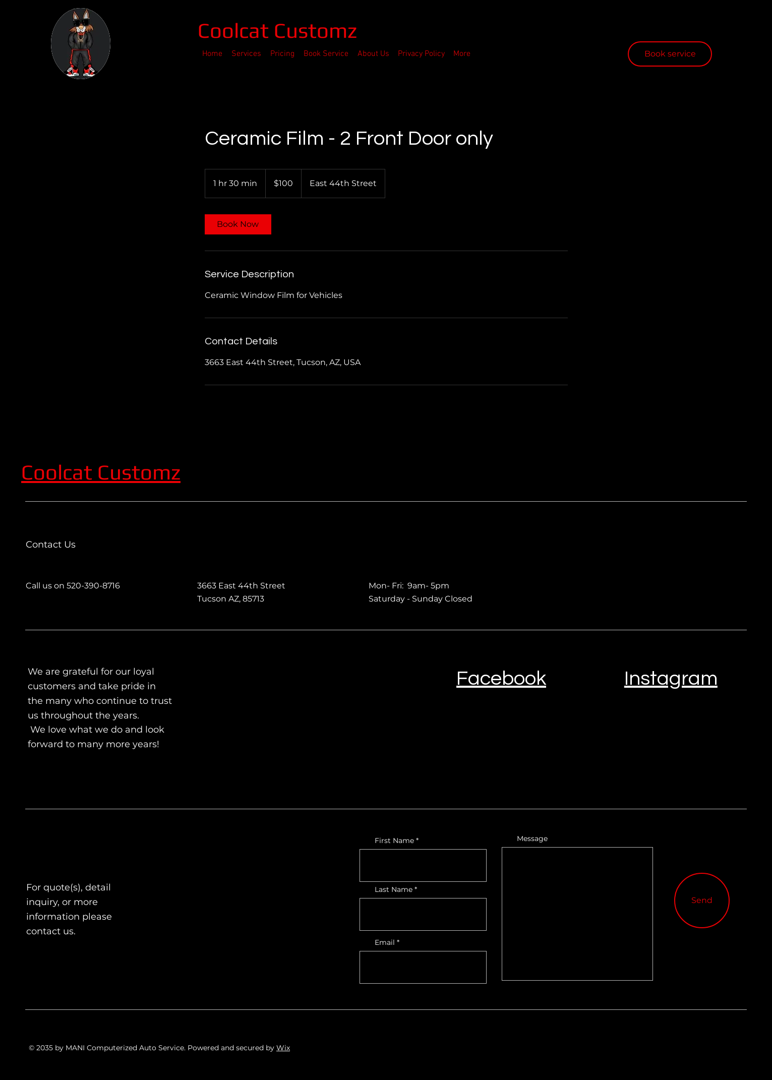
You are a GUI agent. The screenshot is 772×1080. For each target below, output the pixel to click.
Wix (283, 1047)
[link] (238, 224)
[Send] (702, 900)
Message (532, 838)
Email (385, 942)
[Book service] (670, 54)
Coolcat (236, 30)
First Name (394, 840)
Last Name (393, 889)
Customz (139, 472)
